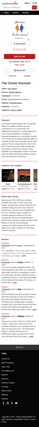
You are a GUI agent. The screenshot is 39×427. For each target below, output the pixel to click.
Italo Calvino (12, 89)
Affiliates (5, 395)
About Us (5, 379)
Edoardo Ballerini (15, 92)
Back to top (19, 347)
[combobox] (19, 7)
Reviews (5, 375)
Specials (25, 13)
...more (23, 256)
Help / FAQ (6, 367)
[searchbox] (17, 7)
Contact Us (6, 359)
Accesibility (18, 419)
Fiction (13, 110)
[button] (6, 13)
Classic (19, 110)
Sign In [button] (27, 3)
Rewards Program (8, 383)
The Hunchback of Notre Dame (25, 184)
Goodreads (6, 245)
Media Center (7, 391)
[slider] (19, 49)
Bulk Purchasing (8, 363)
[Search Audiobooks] (34, 7)
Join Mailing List (8, 371)
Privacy (26, 419)
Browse (15, 13)
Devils (8, 184)
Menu (5, 13)
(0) (34, 3)
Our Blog (5, 387)
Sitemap (5, 399)
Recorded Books (16, 103)
